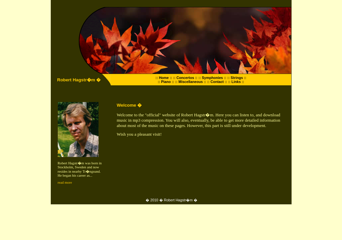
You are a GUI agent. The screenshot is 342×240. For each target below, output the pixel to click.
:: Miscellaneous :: (190, 82)
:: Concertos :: (185, 78)
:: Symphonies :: (212, 78)
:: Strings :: (236, 78)
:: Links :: (236, 82)
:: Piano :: (166, 82)
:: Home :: (164, 78)
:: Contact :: (217, 82)
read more (65, 182)
